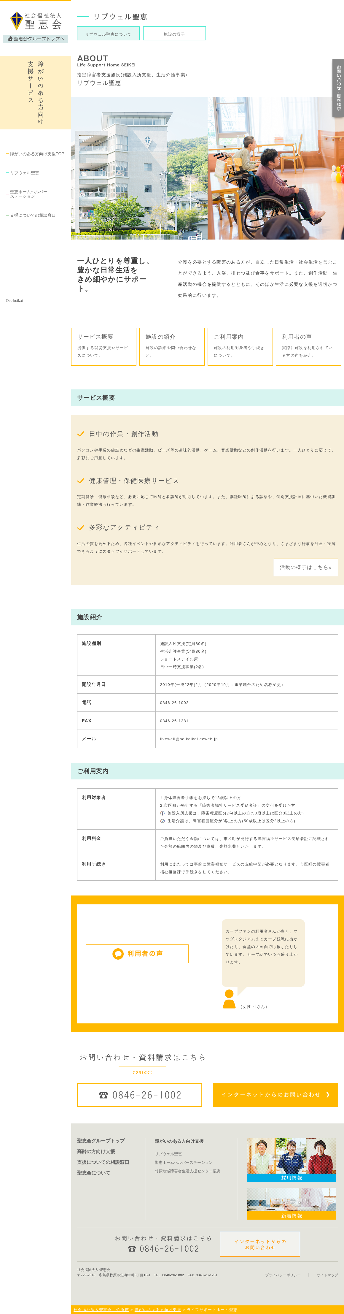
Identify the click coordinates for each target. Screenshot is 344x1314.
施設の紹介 (172, 346)
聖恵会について (93, 1172)
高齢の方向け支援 (96, 1151)
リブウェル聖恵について (108, 34)
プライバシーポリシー (283, 1275)
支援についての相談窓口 (33, 215)
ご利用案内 (240, 346)
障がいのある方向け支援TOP (37, 153)
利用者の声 (308, 346)
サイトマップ (327, 1275)
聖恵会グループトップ (101, 1140)
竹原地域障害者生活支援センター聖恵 (187, 1171)
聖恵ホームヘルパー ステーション (28, 193)
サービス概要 (103, 346)
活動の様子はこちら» (306, 567)
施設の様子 (174, 34)
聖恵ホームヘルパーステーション (184, 1162)
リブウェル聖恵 (24, 172)
